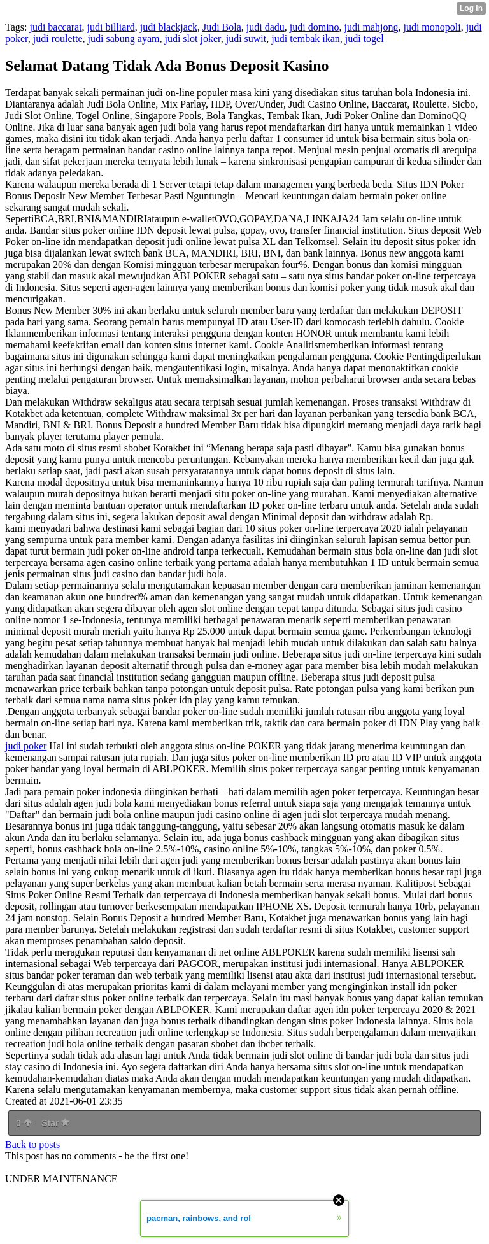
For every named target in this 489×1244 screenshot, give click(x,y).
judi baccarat (55, 27)
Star (55, 1123)
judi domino (314, 27)
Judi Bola (221, 27)
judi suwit (246, 38)
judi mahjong (371, 27)
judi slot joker (192, 38)
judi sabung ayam (124, 38)
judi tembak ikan (305, 38)
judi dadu (265, 27)
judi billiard (111, 27)
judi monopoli (431, 27)
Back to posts (32, 1144)
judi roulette (58, 38)
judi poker (25, 745)
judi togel (364, 38)
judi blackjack (168, 27)
